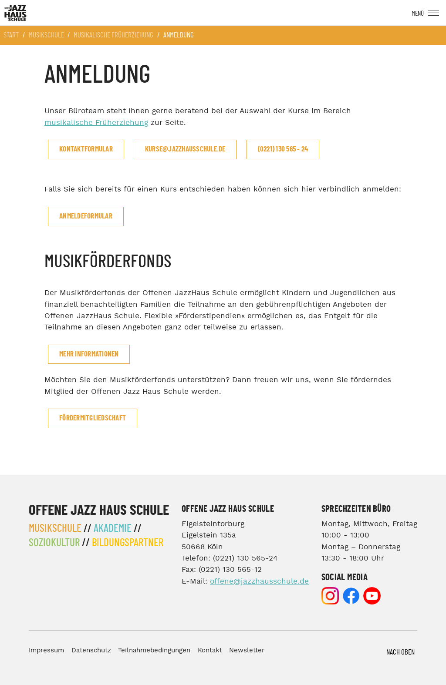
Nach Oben (400, 652)
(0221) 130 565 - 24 (283, 149)
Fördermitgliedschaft (92, 418)
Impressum (46, 650)
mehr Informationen (89, 354)
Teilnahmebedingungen (154, 650)
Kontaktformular (86, 149)
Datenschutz (91, 650)
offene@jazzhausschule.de (259, 581)
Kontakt (210, 650)
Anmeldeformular (85, 216)
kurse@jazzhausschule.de (185, 149)
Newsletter (246, 650)
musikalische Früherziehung (96, 123)
